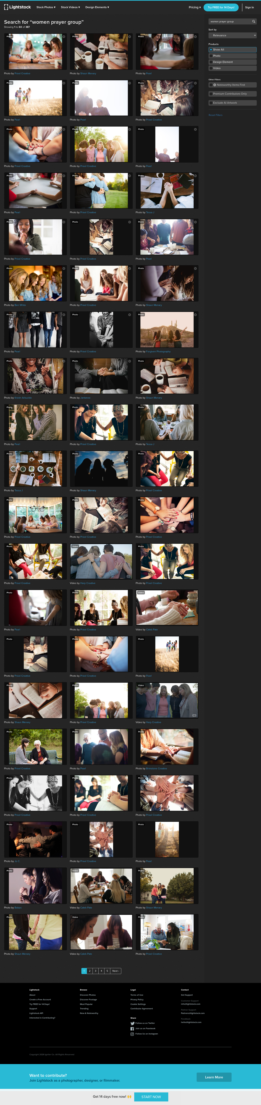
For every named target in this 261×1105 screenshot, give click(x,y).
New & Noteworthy (89, 1013)
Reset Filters (216, 115)
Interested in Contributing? (42, 1017)
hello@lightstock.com (191, 1022)
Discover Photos (88, 994)
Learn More (214, 1077)
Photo (216, 56)
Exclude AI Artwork (225, 103)
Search (254, 21)
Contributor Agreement (141, 1008)
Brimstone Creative (156, 768)
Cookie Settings (138, 1004)
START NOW (151, 1097)
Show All (218, 49)
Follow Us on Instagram (146, 1033)
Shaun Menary (88, 73)
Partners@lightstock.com (193, 1013)
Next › (115, 971)
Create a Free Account (40, 999)
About (32, 994)
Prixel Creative (22, 73)
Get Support (187, 994)
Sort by (212, 30)
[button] (46, 7)
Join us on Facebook (145, 1028)
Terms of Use (136, 994)
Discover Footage (88, 999)
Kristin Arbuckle (23, 398)
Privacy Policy (136, 999)
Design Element (223, 62)
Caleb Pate (152, 629)
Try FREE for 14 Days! (221, 7)
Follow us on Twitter (145, 1023)
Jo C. (17, 861)
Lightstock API (36, 1013)
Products (214, 44)
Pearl (149, 73)
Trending (84, 1008)
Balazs (18, 908)
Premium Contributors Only (230, 94)
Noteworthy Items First (229, 85)
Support (33, 1008)
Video (217, 68)
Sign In (249, 7)
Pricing (195, 7)
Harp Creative (87, 583)
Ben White (20, 305)
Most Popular (86, 1004)
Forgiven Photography (158, 351)
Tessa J (150, 212)
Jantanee (85, 398)
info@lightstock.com (190, 1003)
